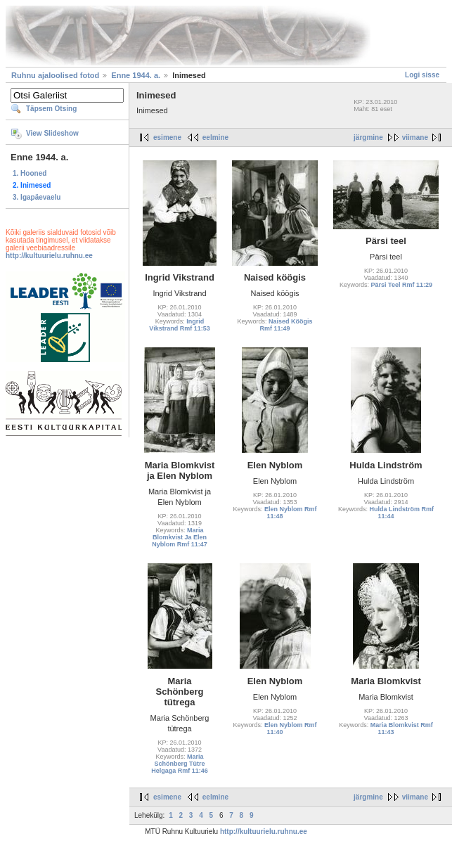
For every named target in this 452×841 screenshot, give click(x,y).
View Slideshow (52, 133)
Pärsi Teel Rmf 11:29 (401, 284)
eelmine (215, 137)
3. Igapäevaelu (36, 197)
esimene (167, 137)
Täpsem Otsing (51, 109)
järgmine (368, 137)
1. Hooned (29, 173)
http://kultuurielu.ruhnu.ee (49, 255)
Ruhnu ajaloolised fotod (55, 75)
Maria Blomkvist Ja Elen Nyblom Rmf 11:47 (179, 537)
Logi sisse (422, 75)
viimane (415, 137)
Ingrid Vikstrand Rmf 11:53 (179, 325)
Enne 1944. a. (135, 75)
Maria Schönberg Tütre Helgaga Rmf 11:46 (179, 763)
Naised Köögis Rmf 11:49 (285, 325)
